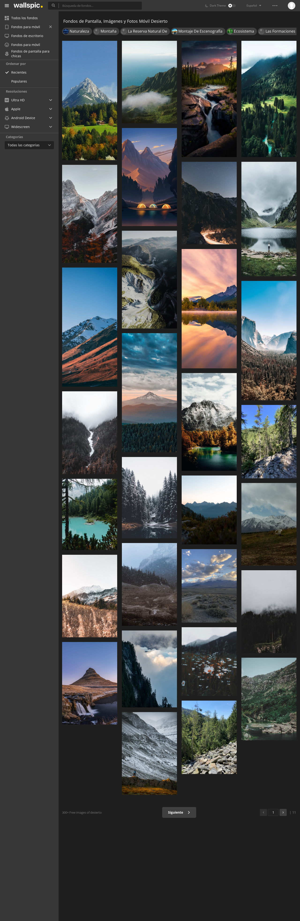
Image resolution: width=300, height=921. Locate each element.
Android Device (20, 118)
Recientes (18, 72)
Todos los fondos (21, 18)
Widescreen (17, 127)
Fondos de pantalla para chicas (27, 53)
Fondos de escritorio (24, 36)
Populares (19, 81)
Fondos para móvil (28, 27)
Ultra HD (15, 100)
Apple (12, 109)
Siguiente (179, 812)
